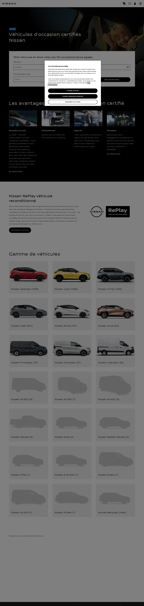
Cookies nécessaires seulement (72, 96)
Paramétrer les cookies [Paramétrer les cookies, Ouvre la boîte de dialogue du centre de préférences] (72, 102)
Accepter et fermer (73, 90)
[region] (73, 83)
